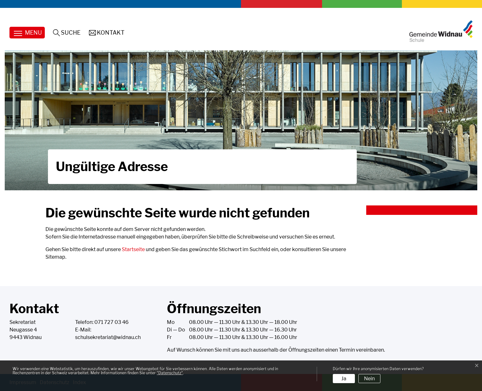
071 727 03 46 (111, 322)
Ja (343, 379)
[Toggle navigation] (27, 32)
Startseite (133, 249)
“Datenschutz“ (170, 373)
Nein (369, 379)
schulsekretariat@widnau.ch (108, 337)
